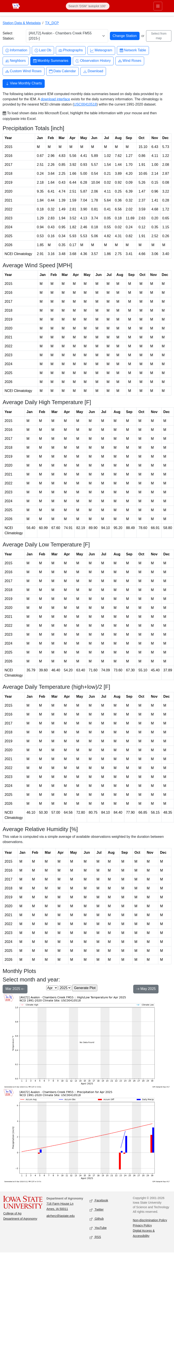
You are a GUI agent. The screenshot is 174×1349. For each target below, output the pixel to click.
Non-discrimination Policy (150, 1220)
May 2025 (146, 989)
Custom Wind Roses (23, 71)
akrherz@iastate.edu (60, 1216)
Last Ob (43, 50)
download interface (55, 99)
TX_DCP (52, 23)
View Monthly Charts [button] (23, 83)
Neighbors (15, 61)
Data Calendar (62, 71)
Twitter (97, 1210)
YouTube (98, 1228)
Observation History (93, 61)
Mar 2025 (15, 989)
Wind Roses (129, 61)
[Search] (87, 6)
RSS (95, 1237)
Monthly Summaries (50, 61)
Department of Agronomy (20, 1218)
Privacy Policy (142, 1225)
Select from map (159, 36)
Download (93, 71)
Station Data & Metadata (22, 23)
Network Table (133, 50)
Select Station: (8, 35)
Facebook (99, 1200)
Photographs (71, 50)
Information (16, 50)
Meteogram (101, 50)
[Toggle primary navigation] (158, 6)
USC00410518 (85, 104)
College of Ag (12, 1213)
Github (97, 1219)
